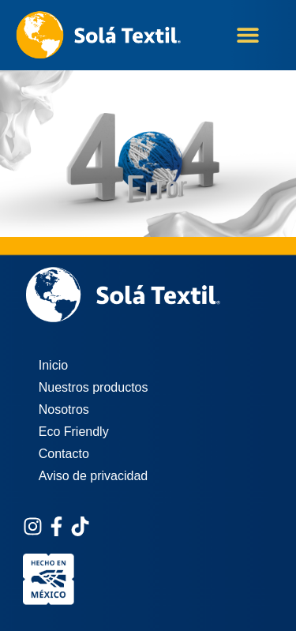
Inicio (53, 365)
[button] (247, 35)
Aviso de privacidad (93, 476)
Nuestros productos (93, 387)
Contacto (64, 453)
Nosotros (64, 409)
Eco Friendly (74, 431)
